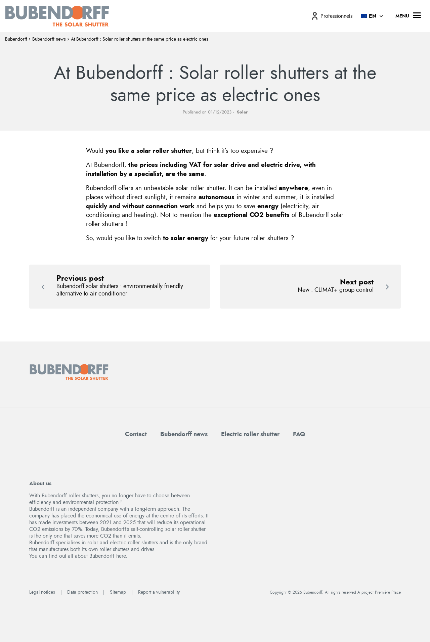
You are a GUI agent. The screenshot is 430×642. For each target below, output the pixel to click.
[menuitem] (331, 16)
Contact (136, 434)
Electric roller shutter (250, 434)
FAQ (299, 434)
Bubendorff (16, 39)
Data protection (82, 592)
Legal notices (42, 592)
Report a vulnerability (159, 592)
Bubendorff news (49, 39)
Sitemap (118, 592)
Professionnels (336, 16)
